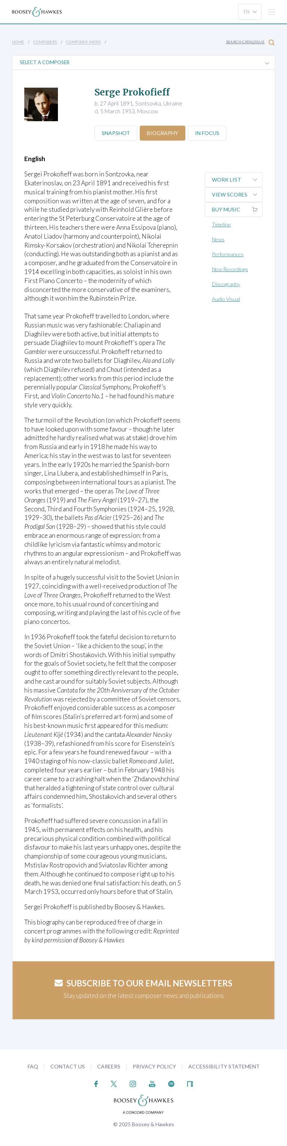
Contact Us (67, 1066)
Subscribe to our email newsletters (143, 983)
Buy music (237, 209)
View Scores (237, 195)
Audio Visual (226, 299)
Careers (108, 1066)
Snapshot (116, 133)
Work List (237, 180)
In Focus (207, 133)
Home (18, 42)
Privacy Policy (154, 1066)
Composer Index (83, 42)
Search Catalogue (250, 42)
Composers (45, 42)
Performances (228, 254)
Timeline (221, 224)
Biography (162, 133)
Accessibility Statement (224, 1066)
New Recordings (230, 269)
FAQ (33, 1066)
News (218, 239)
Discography (226, 284)
